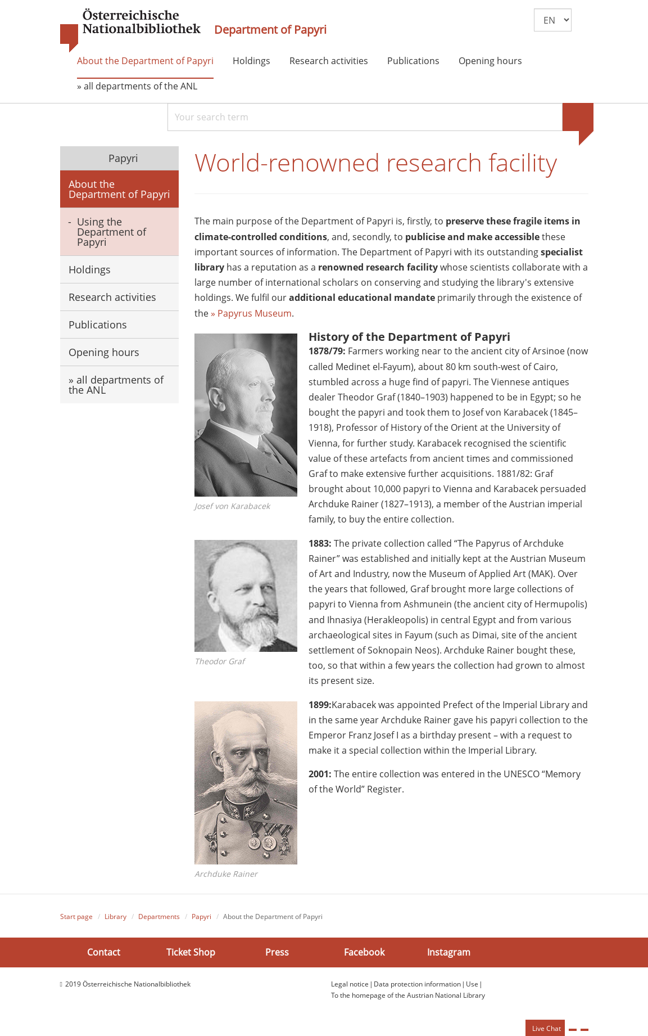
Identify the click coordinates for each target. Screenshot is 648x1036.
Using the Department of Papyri (111, 232)
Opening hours (490, 61)
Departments (159, 917)
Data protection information (417, 984)
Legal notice (350, 984)
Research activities (328, 61)
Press (277, 953)
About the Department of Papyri (145, 61)
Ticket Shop (190, 953)
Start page (76, 917)
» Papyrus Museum (251, 314)
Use (472, 984)
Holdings (251, 61)
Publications (413, 61)
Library (115, 917)
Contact (103, 953)
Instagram (448, 953)
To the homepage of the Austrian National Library (408, 996)
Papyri (122, 158)
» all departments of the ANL (137, 86)
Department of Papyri (270, 29)
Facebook (364, 953)
